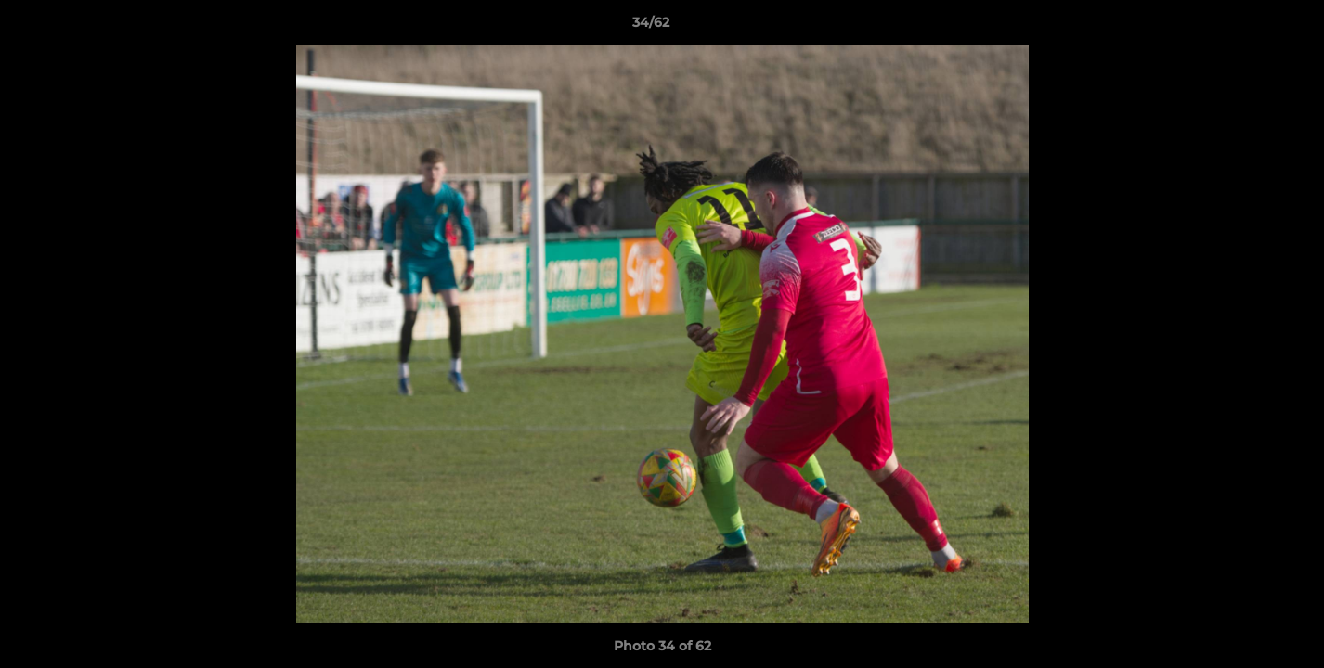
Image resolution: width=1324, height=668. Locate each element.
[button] (1246, 27)
